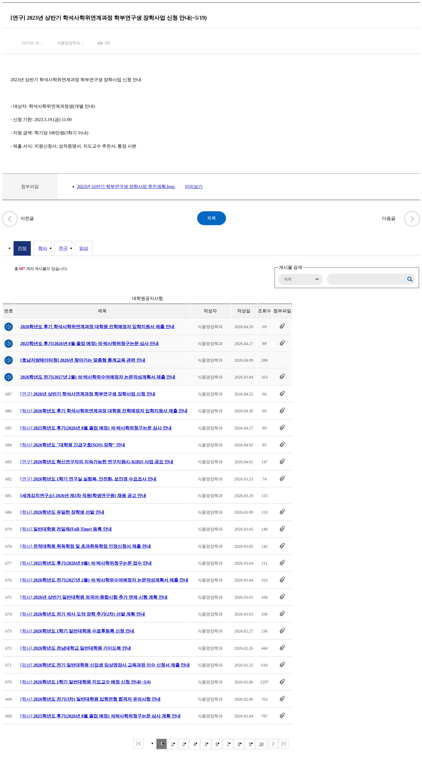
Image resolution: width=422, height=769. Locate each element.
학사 (42, 248)
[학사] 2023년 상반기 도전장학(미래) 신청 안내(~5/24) (9, 219)
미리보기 (194, 186)
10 (261, 744)
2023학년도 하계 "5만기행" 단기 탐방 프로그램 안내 (412, 219)
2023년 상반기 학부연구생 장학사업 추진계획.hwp (126, 186)
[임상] (105, 665)
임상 (83, 248)
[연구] (87, 394)
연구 (63, 248)
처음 (138, 744)
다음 (273, 744)
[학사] (103, 410)
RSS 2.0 (6, 269)
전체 (22, 248)
